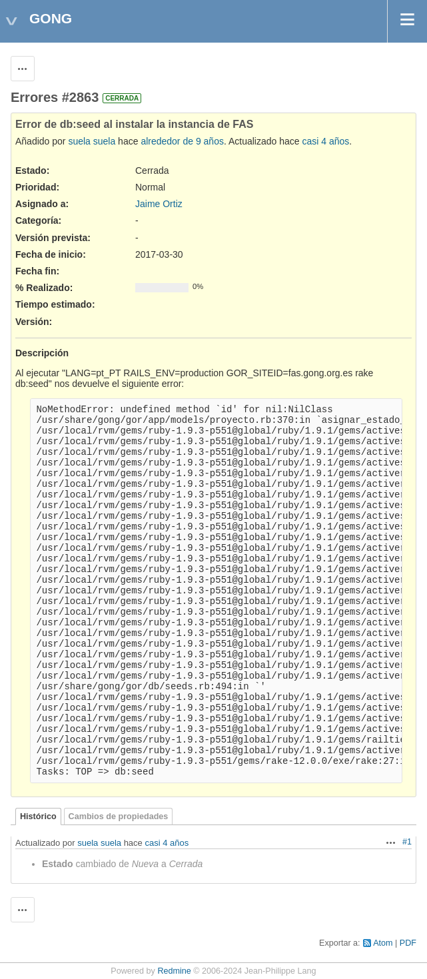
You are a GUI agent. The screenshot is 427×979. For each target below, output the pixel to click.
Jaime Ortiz (159, 203)
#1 (407, 841)
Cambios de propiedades (119, 816)
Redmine (174, 971)
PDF (408, 943)
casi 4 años (325, 141)
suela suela (91, 141)
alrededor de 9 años (182, 141)
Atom (382, 943)
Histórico (38, 816)
